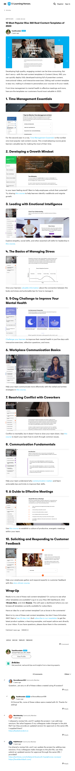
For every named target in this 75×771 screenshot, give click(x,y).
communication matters (43, 481)
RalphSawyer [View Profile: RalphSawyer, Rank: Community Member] (17, 743)
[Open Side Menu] (5, 3)
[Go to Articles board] (10, 665)
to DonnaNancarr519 (38, 698)
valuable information (30, 288)
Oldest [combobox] (67, 676)
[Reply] (65, 691)
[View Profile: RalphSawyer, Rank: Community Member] (10, 744)
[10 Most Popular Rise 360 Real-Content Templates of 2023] (17, 684)
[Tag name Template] (21, 640)
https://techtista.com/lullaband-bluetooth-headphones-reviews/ (35, 758)
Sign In (67, 4)
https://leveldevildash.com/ (20, 761)
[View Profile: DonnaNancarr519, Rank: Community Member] (10, 683)
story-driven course (21, 583)
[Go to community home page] (19, 4)
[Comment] (64, 644)
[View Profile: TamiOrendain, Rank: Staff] (8, 32)
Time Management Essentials (42, 138)
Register (60, 4)
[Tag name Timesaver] (29, 640)
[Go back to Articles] (42, 663)
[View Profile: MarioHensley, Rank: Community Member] (10, 718)
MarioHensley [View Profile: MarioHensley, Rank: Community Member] (18, 717)
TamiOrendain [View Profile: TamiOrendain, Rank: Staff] (16, 31)
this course (20, 193)
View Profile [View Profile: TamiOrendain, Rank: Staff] (24, 656)
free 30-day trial (23, 618)
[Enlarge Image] (37, 52)
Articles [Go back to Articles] (7, 10)
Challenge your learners (16, 339)
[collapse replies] (4, 682)
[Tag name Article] (8, 640)
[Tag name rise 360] (15, 640)
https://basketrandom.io (18, 732)
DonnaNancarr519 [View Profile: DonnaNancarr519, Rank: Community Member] (19, 682)
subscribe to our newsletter (45, 618)
